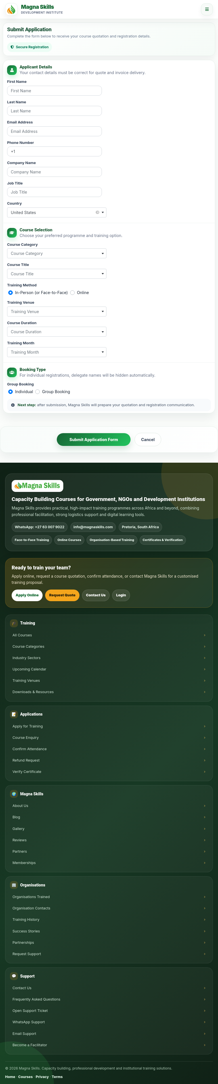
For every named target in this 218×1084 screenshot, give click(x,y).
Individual (24, 391)
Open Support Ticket (30, 1010)
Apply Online (27, 595)
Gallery (18, 829)
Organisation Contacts (31, 908)
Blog (16, 817)
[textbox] (56, 253)
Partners (19, 851)
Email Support (24, 1033)
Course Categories (28, 646)
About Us (20, 806)
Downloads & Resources (33, 692)
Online (83, 292)
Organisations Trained (31, 897)
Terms (57, 1077)
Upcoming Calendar (29, 669)
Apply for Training (27, 726)
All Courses (22, 635)
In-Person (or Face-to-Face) (41, 292)
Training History (25, 919)
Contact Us (96, 595)
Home (10, 1077)
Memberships (24, 863)
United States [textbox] (55, 212)
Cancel (148, 439)
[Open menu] (207, 9)
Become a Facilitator (29, 1045)
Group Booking (56, 391)
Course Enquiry (25, 737)
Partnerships (23, 942)
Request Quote (62, 595)
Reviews (19, 840)
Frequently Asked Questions (36, 999)
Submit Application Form (94, 439)
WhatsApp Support (28, 1022)
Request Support (26, 954)
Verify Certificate (26, 772)
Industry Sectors (26, 658)
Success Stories (26, 931)
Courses (25, 1077)
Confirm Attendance (29, 749)
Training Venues (26, 680)
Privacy (42, 1077)
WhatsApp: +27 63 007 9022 (39, 527)
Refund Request (25, 760)
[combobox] (56, 212)
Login (121, 595)
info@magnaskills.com (93, 527)
